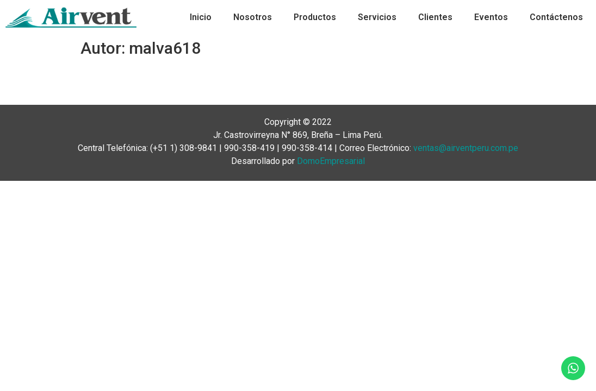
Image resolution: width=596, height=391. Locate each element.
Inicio (201, 17)
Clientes (435, 17)
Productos (315, 17)
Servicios (377, 17)
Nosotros (252, 17)
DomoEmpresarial (331, 161)
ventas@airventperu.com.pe (465, 148)
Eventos (491, 17)
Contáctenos (556, 17)
